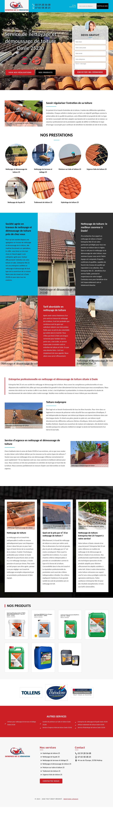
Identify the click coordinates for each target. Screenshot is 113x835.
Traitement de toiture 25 (51, 771)
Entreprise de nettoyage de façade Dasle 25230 (93, 722)
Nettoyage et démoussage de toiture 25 (57, 764)
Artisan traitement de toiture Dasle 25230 (91, 725)
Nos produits (46, 72)
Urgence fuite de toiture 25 (52, 775)
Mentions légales (71, 799)
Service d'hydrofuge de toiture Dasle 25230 (91, 727)
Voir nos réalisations (20, 72)
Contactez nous (51, 781)
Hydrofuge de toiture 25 (51, 753)
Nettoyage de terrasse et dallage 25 (55, 760)
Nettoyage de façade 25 (51, 757)
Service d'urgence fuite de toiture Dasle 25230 (57, 727)
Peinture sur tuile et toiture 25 (53, 767)
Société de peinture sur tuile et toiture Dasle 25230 (57, 723)
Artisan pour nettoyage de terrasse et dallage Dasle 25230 (21, 723)
